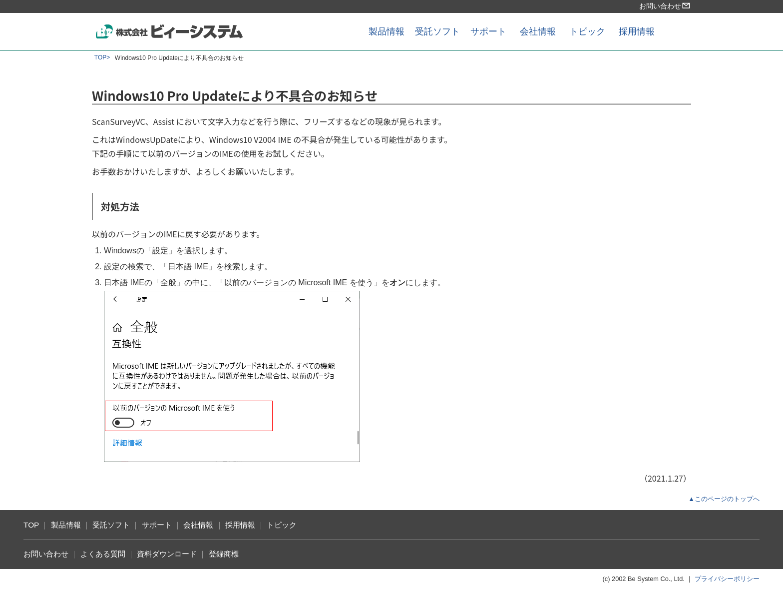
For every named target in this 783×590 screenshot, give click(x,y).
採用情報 (637, 31)
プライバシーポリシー (727, 579)
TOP (31, 525)
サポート (488, 31)
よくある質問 (102, 554)
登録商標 (224, 554)
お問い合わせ (665, 6)
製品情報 (386, 31)
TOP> (102, 57)
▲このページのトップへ (724, 499)
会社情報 (538, 31)
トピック (587, 31)
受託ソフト (437, 31)
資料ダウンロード (167, 554)
